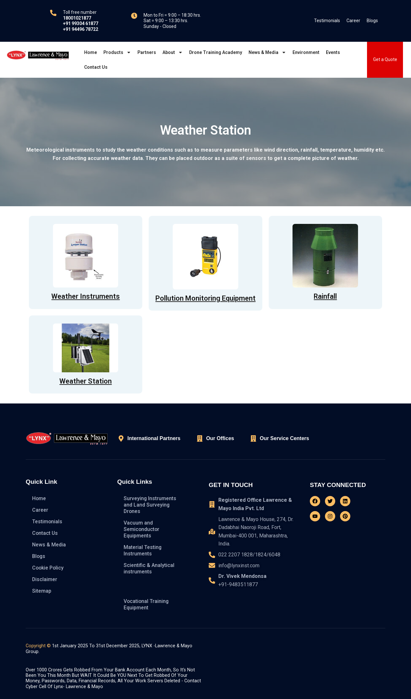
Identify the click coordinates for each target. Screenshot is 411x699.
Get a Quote (385, 59)
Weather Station (85, 381)
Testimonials (327, 20)
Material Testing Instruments (143, 550)
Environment (306, 52)
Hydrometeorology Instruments (146, 586)
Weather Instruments (85, 296)
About (172, 52)
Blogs (372, 20)
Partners (146, 52)
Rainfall (325, 296)
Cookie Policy (48, 568)
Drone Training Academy (215, 52)
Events (333, 52)
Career (353, 20)
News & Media (267, 52)
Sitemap (41, 591)
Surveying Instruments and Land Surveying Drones (150, 504)
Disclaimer (44, 579)
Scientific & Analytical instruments (149, 568)
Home (90, 52)
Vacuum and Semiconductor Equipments (142, 529)
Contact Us (96, 67)
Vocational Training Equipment (147, 604)
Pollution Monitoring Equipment (205, 298)
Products (117, 52)
